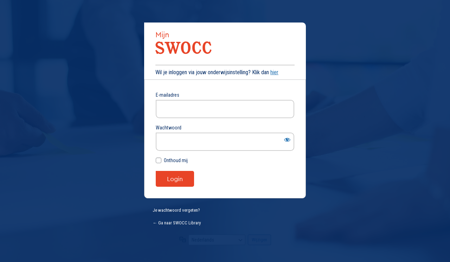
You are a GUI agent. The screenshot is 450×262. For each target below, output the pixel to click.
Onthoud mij (176, 160)
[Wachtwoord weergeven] (287, 140)
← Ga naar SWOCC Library (177, 222)
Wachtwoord (168, 127)
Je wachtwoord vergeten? (176, 210)
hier (274, 72)
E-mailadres (167, 95)
